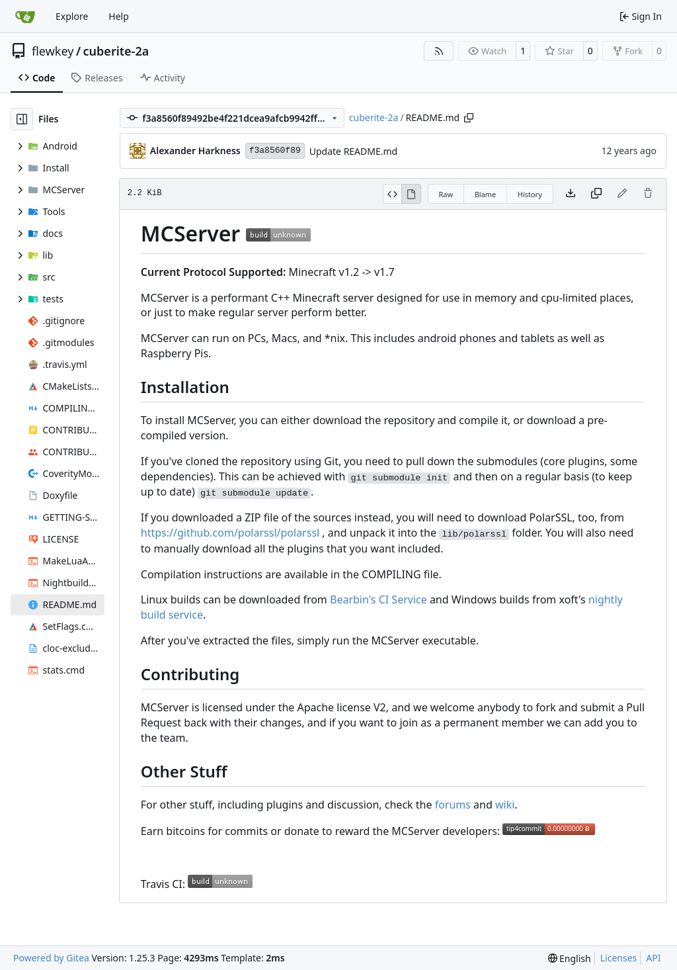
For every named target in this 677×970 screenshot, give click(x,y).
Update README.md (353, 151)
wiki (504, 804)
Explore (72, 16)
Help (118, 16)
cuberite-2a (116, 51)
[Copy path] (468, 117)
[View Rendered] (411, 194)
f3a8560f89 (275, 150)
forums (453, 804)
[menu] (569, 958)
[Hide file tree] (22, 119)
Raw (446, 194)
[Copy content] (596, 194)
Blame (486, 194)
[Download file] (570, 194)
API (653, 957)
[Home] (25, 16)
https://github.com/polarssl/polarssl (230, 532)
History (530, 194)
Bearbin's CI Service (378, 599)
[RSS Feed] (439, 51)
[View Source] (392, 194)
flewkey (52, 51)
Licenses (618, 957)
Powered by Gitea (51, 957)
